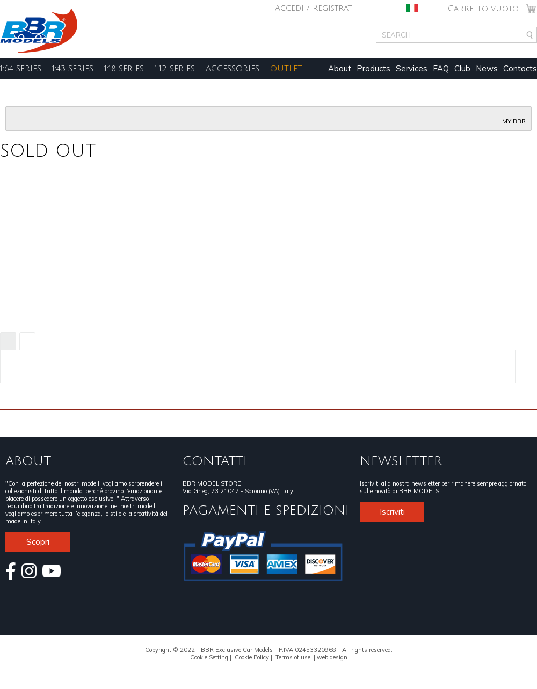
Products (373, 68)
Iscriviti (392, 512)
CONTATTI (215, 461)
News (487, 68)
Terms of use (292, 657)
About (339, 68)
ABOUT (28, 461)
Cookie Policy (252, 657)
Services (411, 68)
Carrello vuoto (483, 8)
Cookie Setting (209, 657)
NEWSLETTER (401, 461)
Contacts (520, 68)
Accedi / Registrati (314, 8)
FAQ (441, 68)
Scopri (37, 542)
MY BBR (514, 121)
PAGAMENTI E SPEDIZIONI (266, 510)
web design (332, 657)
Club (462, 68)
